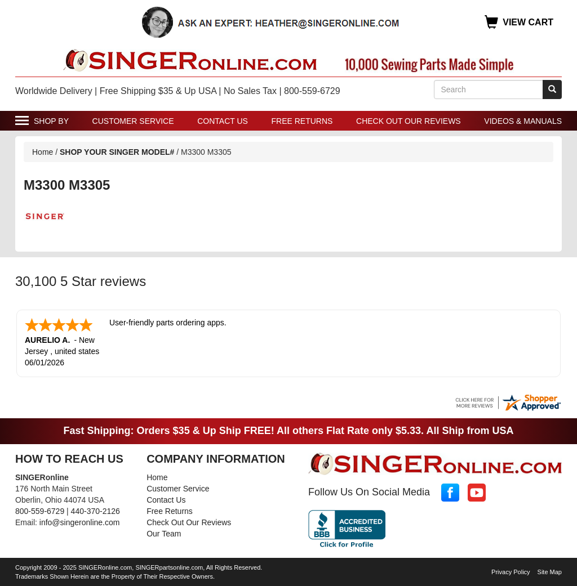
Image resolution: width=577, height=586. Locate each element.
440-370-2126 (95, 510)
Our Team (164, 532)
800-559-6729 (39, 510)
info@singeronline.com (79, 521)
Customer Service (133, 121)
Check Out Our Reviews (408, 121)
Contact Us (222, 121)
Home (42, 151)
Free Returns (302, 121)
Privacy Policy (510, 570)
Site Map (550, 570)
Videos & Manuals (523, 121)
